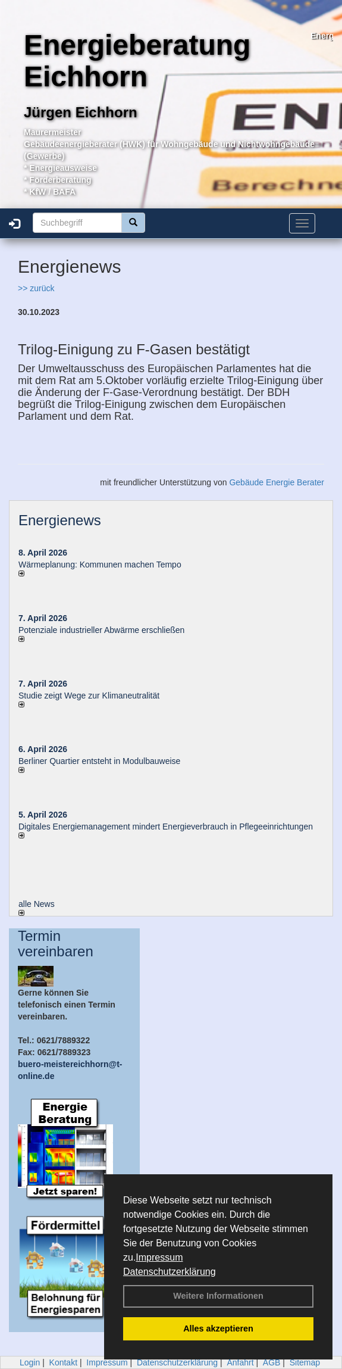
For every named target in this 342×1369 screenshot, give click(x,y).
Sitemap (305, 1362)
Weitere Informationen (218, 1296)
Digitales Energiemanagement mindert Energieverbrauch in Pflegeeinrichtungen (165, 826)
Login (30, 1362)
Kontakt (63, 1362)
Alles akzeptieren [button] (218, 1328)
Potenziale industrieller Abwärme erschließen (101, 630)
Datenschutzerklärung (169, 1272)
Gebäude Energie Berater (276, 482)
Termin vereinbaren (55, 943)
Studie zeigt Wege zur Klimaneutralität (88, 695)
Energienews (59, 520)
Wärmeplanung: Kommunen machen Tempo (99, 564)
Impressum (159, 1257)
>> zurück (36, 288)
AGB (272, 1362)
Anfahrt (240, 1362)
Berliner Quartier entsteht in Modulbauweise (99, 761)
